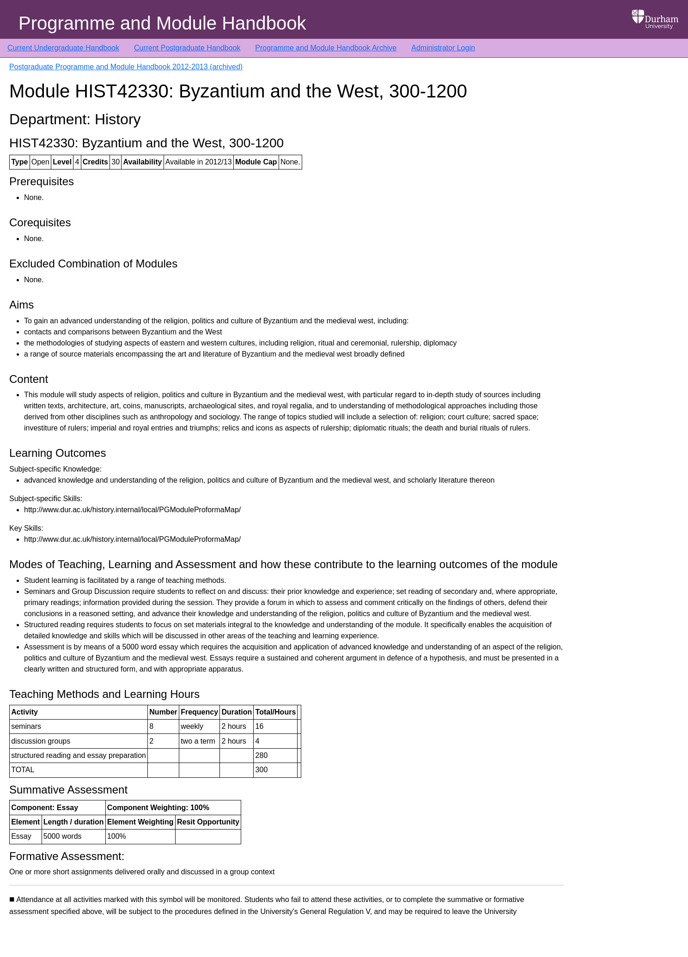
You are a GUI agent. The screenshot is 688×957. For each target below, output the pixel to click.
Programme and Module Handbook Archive (325, 48)
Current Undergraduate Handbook (63, 48)
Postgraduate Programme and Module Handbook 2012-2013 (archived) (126, 67)
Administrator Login (443, 48)
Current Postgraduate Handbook (187, 48)
